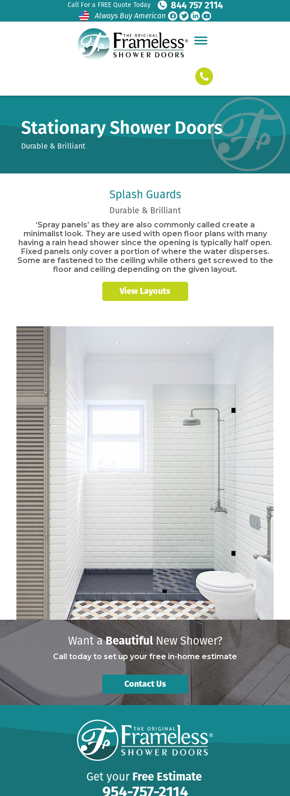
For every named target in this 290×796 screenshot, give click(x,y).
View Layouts (145, 291)
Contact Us (145, 684)
